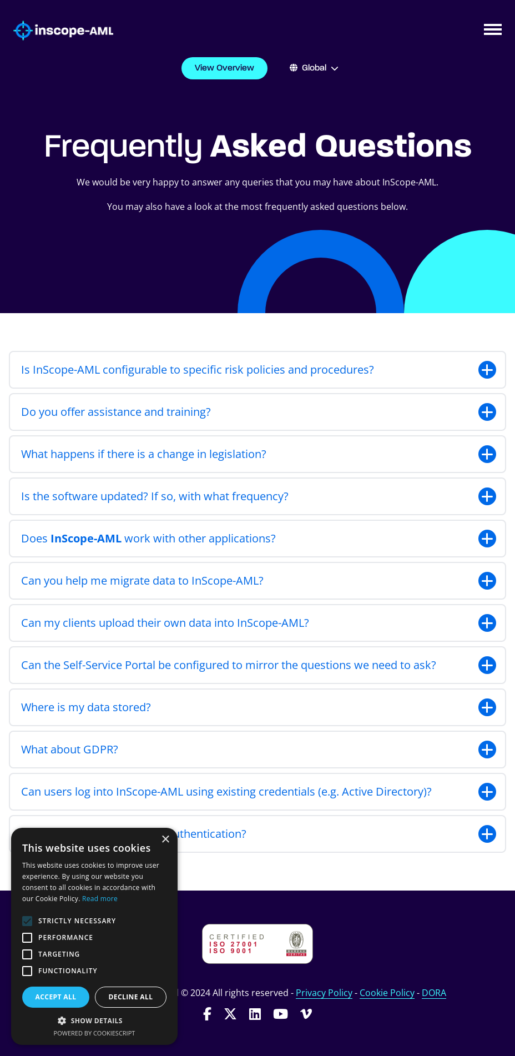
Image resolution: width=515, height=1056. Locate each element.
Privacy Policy (324, 993)
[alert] (94, 936)
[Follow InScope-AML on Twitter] (230, 1013)
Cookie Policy (387, 993)
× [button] (165, 840)
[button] (94, 1020)
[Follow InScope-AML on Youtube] (280, 1013)
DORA (434, 993)
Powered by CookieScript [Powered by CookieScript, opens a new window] (94, 1033)
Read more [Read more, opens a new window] (100, 898)
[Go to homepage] (56, 30)
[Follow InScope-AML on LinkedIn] (255, 1013)
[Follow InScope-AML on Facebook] (207, 1013)
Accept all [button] (56, 997)
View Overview (224, 68)
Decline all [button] (131, 997)
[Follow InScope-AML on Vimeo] (306, 1013)
